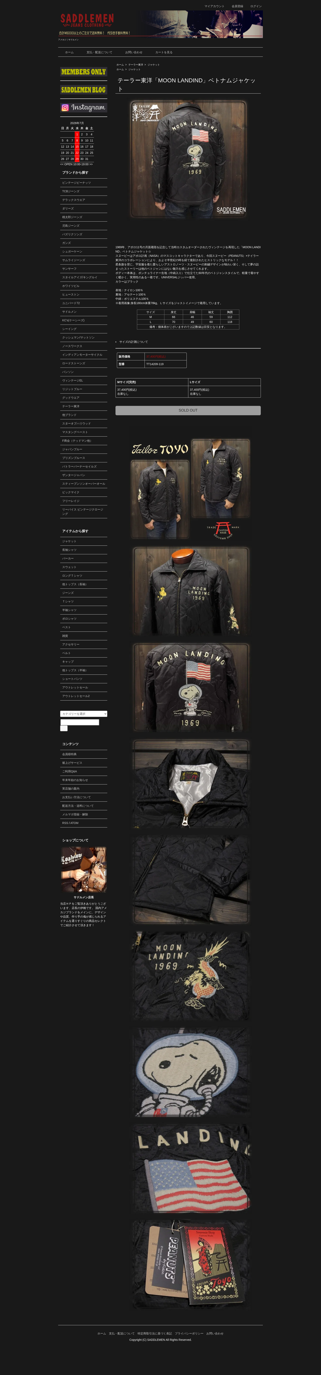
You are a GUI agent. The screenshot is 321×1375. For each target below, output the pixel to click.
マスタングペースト (75, 432)
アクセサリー (70, 644)
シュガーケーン (72, 251)
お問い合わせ (130, 52)
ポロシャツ (69, 618)
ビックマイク (70, 492)
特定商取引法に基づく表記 (155, 1333)
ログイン (254, 6)
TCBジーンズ (70, 191)
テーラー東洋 (135, 64)
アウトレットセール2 (76, 696)
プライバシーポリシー (189, 1333)
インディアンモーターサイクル (82, 354)
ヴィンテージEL (72, 380)
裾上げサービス (72, 762)
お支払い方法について (76, 797)
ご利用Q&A (69, 771)
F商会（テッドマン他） (77, 440)
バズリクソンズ (72, 234)
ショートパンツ (72, 678)
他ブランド (69, 414)
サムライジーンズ (73, 260)
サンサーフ (69, 268)
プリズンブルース (73, 457)
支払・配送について (96, 52)
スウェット (69, 567)
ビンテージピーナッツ (76, 182)
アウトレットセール (75, 687)
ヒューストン (70, 294)
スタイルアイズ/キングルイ (79, 277)
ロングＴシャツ (72, 575)
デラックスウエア (73, 199)
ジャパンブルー (72, 449)
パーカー (68, 558)
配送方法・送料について (78, 805)
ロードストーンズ (73, 363)
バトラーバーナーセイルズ (79, 466)
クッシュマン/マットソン (78, 337)
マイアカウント (212, 6)
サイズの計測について (133, 341)
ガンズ (66, 242)
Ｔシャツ (68, 601)
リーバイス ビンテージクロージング (82, 511)
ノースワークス (72, 346)
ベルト (66, 653)
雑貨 (65, 635)
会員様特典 (69, 754)
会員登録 (235, 6)
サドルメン (69, 311)
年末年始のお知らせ (75, 780)
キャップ (68, 661)
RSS (65, 823)
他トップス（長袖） (75, 584)
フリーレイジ (70, 500)
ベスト (66, 627)
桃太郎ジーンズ (72, 217)
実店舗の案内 (70, 788)
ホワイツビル (70, 285)
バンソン (68, 371)
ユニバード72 (71, 303)
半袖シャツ (69, 610)
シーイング (69, 328)
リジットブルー (72, 389)
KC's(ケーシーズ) (73, 320)
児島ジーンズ (70, 225)
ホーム (66, 52)
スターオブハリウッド (76, 423)
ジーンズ (68, 592)
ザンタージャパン (73, 475)
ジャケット (154, 64)
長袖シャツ (69, 549)
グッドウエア (70, 397)
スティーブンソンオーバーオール (83, 483)
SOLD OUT (188, 410)
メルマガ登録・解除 (75, 814)
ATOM (74, 823)
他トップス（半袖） (75, 670)
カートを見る (161, 52)
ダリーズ (68, 208)
